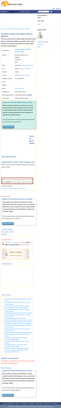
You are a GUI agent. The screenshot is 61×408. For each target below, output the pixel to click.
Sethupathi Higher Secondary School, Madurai (17, 348)
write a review (13, 242)
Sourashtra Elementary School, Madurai (15, 318)
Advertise (54, 403)
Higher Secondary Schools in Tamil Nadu (14, 188)
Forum (22, 11)
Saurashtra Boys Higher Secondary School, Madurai (18, 321)
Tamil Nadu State (19, 88)
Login (53, 8)
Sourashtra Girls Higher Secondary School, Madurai (18, 320)
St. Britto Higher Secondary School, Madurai (16, 307)
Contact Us (24, 403)
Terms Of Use (47, 403)
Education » (4, 11)
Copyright (31, 403)
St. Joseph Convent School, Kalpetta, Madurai (17, 306)
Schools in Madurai (25, 28)
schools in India (25, 75)
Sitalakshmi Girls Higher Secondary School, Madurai (18, 332)
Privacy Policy (39, 403)
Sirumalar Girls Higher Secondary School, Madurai (18, 323)
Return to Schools (6, 368)
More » (27, 11)
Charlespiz (40, 44)
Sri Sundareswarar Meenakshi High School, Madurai (18, 313)
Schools (3, 28)
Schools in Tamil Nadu (12, 28)
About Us (17, 403)
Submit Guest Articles (8, 403)
